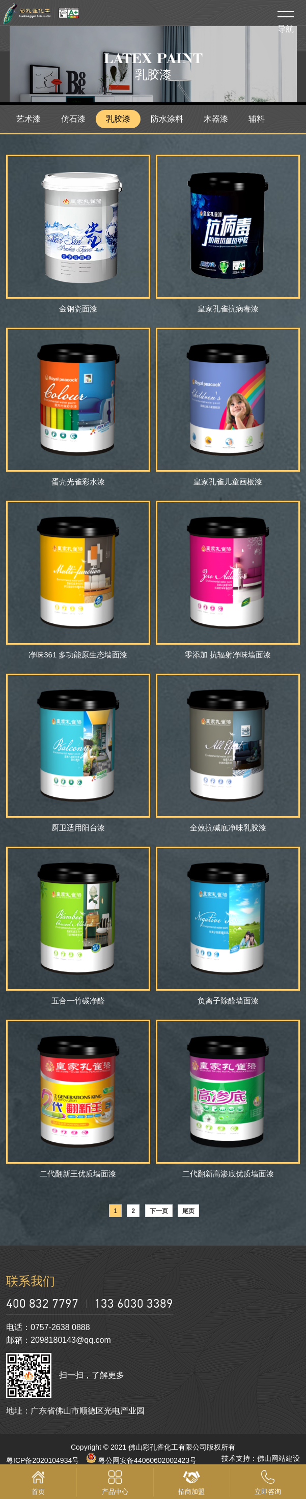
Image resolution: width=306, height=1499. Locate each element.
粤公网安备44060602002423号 (141, 1460)
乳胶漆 (118, 118)
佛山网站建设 (278, 1458)
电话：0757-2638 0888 (48, 1327)
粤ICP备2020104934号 (42, 1460)
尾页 (188, 1211)
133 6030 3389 (133, 1302)
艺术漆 (28, 118)
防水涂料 (167, 118)
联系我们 (30, 1281)
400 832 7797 (42, 1302)
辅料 (256, 118)
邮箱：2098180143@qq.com (58, 1340)
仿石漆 (73, 118)
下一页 (159, 1211)
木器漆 (216, 118)
